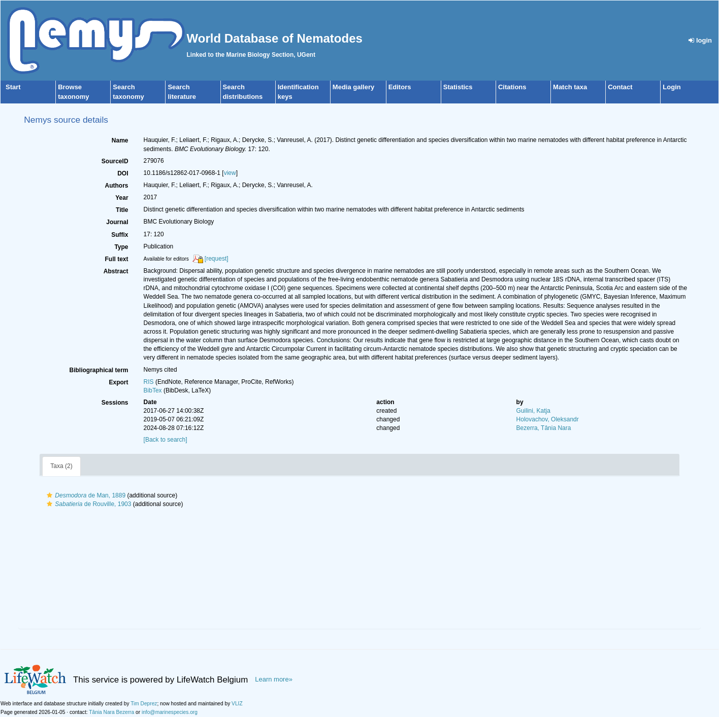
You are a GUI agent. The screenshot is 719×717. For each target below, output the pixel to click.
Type (121, 246)
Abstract (116, 271)
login (700, 40)
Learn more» (273, 679)
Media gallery (353, 87)
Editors (399, 87)
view (230, 172)
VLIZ (237, 703)
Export (118, 382)
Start (13, 87)
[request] (216, 258)
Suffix (119, 234)
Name (120, 140)
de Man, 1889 (84, 495)
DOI (122, 173)
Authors (116, 185)
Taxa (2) (61, 466)
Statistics (458, 87)
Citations (512, 87)
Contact (620, 87)
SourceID (115, 161)
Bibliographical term (99, 370)
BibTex (153, 390)
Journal (117, 222)
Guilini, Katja (533, 410)
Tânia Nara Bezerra (111, 712)
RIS (149, 381)
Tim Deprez (143, 703)
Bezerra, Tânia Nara (543, 428)
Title (122, 209)
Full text (116, 259)
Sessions (115, 402)
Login (671, 87)
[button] (49, 495)
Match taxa (570, 87)
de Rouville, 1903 (87, 504)
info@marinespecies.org (170, 712)
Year (121, 197)
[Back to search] (165, 439)
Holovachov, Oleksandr (547, 419)
